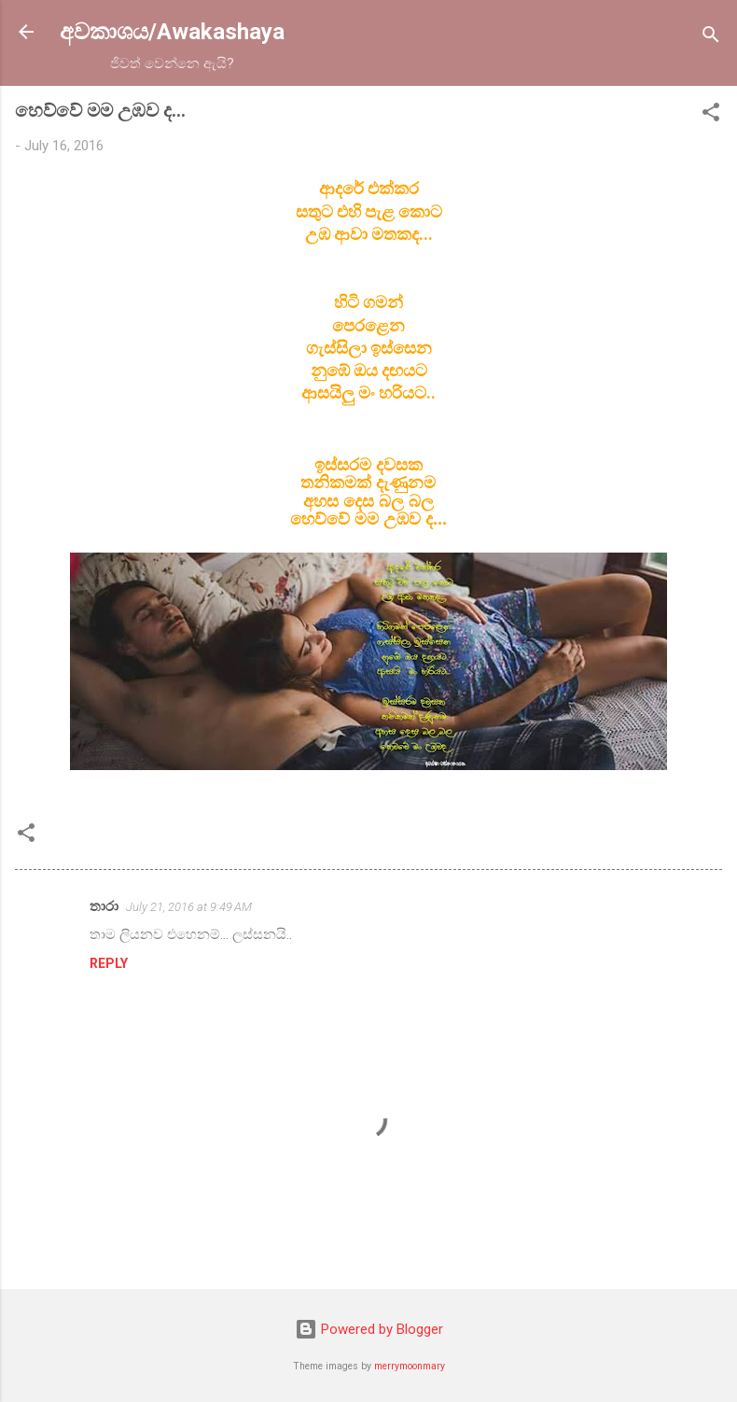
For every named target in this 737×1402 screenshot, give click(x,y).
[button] (711, 115)
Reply (109, 963)
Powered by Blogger (369, 1329)
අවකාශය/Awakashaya (172, 32)
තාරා (104, 906)
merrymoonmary (409, 1366)
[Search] (711, 37)
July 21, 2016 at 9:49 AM (189, 907)
